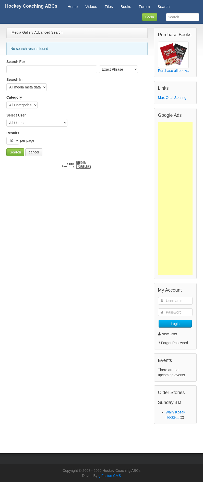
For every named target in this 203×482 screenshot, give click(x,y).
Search (15, 152)
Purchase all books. (173, 71)
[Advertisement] (175, 198)
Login (149, 17)
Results (12, 133)
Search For (15, 62)
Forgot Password (174, 343)
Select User (16, 115)
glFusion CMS (110, 476)
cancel (34, 152)
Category (14, 97)
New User (167, 334)
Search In (14, 79)
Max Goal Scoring (172, 98)
